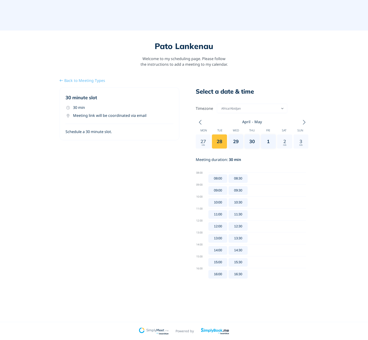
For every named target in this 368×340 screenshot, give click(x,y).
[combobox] (221, 108)
